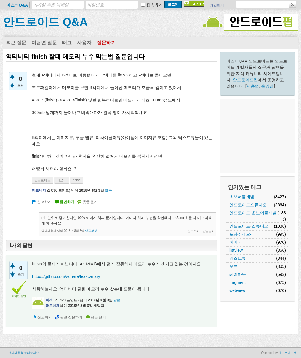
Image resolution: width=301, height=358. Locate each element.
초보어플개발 (241, 196)
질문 (108, 190)
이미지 (235, 242)
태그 (67, 42)
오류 (233, 266)
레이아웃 (237, 274)
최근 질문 (16, 42)
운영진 (267, 86)
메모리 (62, 180)
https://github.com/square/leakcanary (66, 276)
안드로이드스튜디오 (248, 204)
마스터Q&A (17, 5)
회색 (49, 300)
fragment (237, 282)
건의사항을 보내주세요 (23, 352)
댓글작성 (91, 230)
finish (77, 180)
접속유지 (154, 5)
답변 (116, 300)
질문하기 (106, 42)
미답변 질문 (44, 42)
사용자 (84, 42)
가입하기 (217, 5)
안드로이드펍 (245, 79)
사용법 (253, 86)
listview (236, 250)
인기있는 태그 (244, 187)
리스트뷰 (237, 258)
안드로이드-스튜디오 (248, 226)
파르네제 (39, 190)
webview (237, 290)
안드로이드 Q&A (45, 22)
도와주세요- (240, 234)
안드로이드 (42, 180)
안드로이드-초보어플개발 (253, 212)
